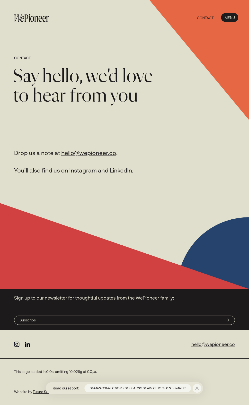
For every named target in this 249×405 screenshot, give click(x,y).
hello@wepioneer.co (88, 152)
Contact (205, 18)
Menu (230, 18)
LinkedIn (121, 170)
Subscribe (124, 320)
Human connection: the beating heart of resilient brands (138, 388)
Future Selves (44, 392)
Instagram (83, 170)
